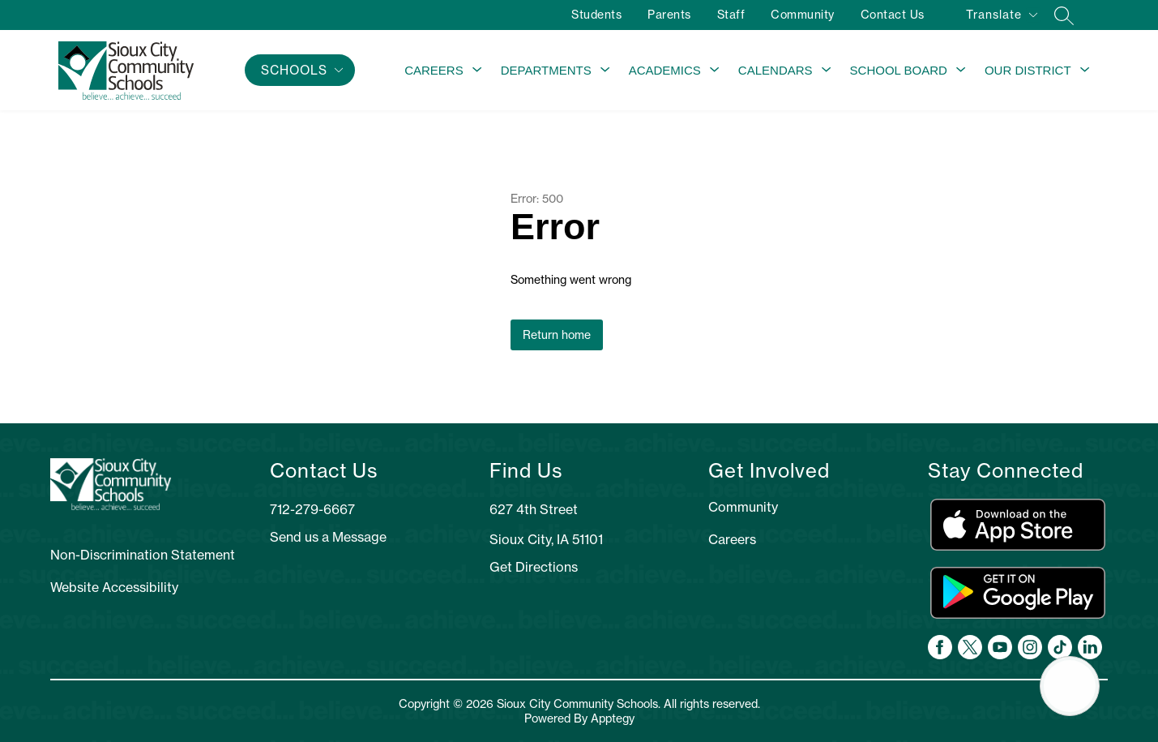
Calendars (775, 70)
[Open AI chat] (1070, 686)
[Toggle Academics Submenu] (714, 70)
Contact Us (893, 14)
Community (803, 14)
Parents (669, 14)
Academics (665, 70)
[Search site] (1064, 15)
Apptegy (613, 718)
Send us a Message (328, 537)
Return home (557, 335)
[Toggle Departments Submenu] (605, 70)
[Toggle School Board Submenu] (961, 70)
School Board (898, 70)
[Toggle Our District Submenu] (1085, 70)
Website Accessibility (114, 587)
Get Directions (533, 567)
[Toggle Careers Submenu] (477, 70)
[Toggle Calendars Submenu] (826, 70)
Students (596, 14)
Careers (434, 70)
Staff (731, 14)
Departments (546, 70)
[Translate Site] (1001, 17)
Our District (1028, 70)
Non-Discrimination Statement (142, 555)
